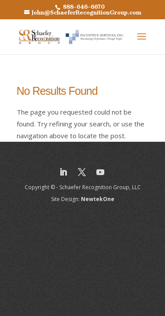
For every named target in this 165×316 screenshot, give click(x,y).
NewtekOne (97, 199)
